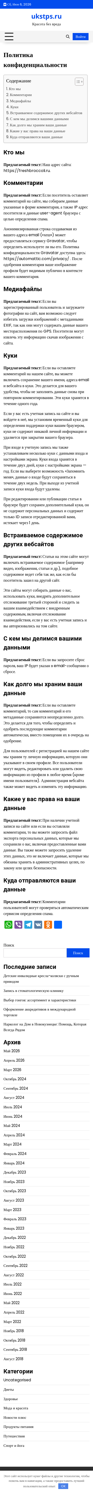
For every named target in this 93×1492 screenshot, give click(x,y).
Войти (81, 36)
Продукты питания (18, 1426)
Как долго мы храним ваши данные (38, 125)
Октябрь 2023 (14, 1190)
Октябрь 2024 (14, 1079)
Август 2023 (13, 1200)
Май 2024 (11, 1125)
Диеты (8, 1389)
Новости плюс (14, 1417)
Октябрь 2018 (14, 1340)
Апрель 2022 (14, 1312)
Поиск (8, 945)
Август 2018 (13, 1358)
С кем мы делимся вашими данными (39, 118)
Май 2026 (11, 1050)
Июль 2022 (12, 1284)
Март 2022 (12, 1321)
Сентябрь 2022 (15, 1265)
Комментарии (21, 94)
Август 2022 (13, 1275)
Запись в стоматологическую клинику (33, 990)
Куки (14, 106)
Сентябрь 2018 (15, 1349)
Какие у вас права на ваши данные (37, 131)
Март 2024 (12, 1144)
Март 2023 (12, 1209)
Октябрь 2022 (14, 1256)
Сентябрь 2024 (15, 1088)
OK (63, 1486)
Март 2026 (12, 1069)
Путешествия (14, 1436)
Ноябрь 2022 (13, 1247)
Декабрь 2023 (14, 1172)
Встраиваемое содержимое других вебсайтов (46, 112)
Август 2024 (13, 1097)
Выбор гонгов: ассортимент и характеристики (39, 1000)
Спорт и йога (13, 1445)
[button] (76, 81)
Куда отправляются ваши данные (36, 136)
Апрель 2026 (14, 1060)
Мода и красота (15, 1408)
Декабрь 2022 (14, 1237)
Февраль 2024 (15, 1153)
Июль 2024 (12, 1107)
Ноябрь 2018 (13, 1330)
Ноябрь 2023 (14, 1181)
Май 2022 (11, 1302)
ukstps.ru (46, 16)
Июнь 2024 (12, 1116)
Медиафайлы (20, 100)
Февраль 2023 (14, 1218)
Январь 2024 (14, 1163)
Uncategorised (17, 1380)
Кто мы (15, 88)
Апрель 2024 (14, 1135)
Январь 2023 (13, 1228)
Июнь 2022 (12, 1293)
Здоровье (10, 1398)
